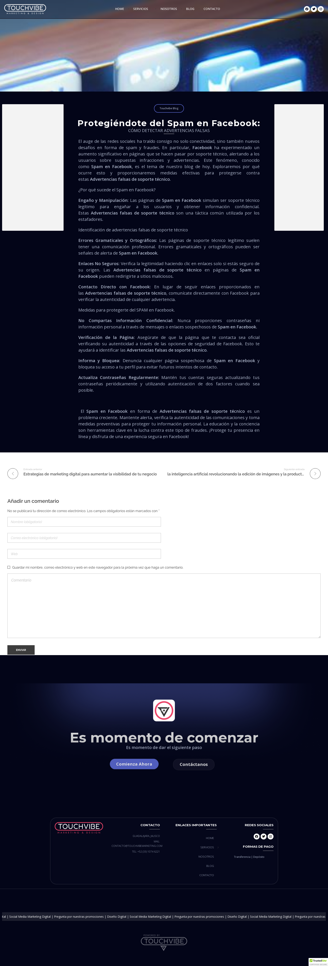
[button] (318, 962)
